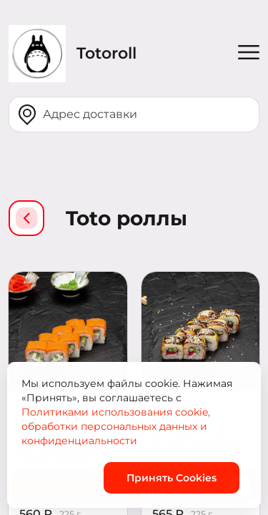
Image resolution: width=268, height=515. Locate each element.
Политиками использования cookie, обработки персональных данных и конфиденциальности (115, 426)
